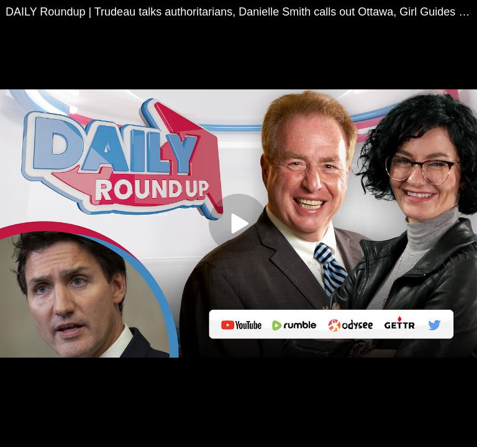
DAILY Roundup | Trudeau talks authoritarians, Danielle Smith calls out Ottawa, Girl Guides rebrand (241, 12)
